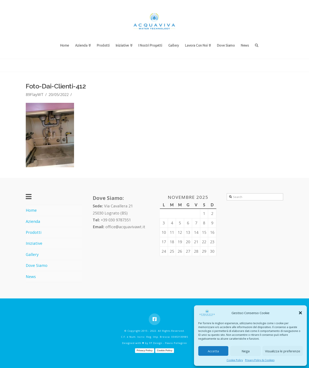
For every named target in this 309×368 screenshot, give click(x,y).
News (31, 276)
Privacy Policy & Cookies (259, 360)
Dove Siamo (36, 265)
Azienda (33, 221)
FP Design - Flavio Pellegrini (168, 343)
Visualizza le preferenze (282, 351)
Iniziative (34, 243)
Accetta (213, 351)
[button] (300, 313)
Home (31, 210)
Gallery (32, 254)
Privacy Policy (145, 350)
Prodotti (33, 232)
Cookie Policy (235, 360)
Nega (246, 351)
